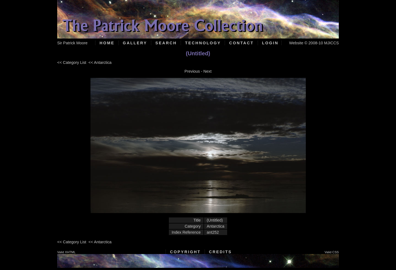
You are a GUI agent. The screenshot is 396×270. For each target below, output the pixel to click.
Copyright (185, 252)
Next (208, 71)
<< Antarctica (100, 62)
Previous (192, 71)
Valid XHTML (66, 252)
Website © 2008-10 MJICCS (314, 43)
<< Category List (71, 62)
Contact (241, 43)
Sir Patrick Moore (72, 43)
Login (270, 43)
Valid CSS (331, 252)
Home (107, 43)
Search (166, 43)
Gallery (135, 43)
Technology (203, 43)
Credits (220, 252)
